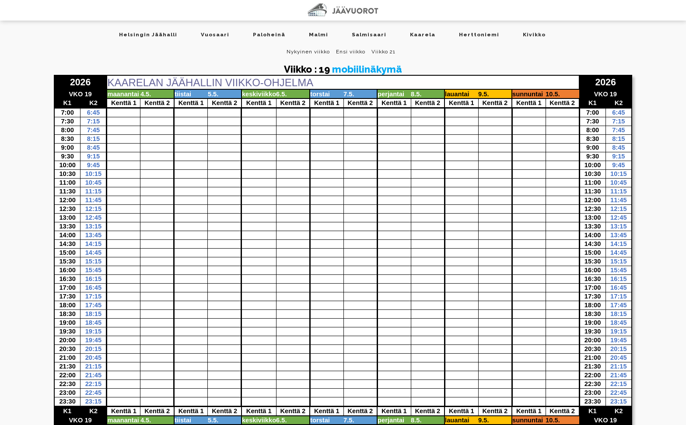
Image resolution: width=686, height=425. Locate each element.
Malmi (318, 35)
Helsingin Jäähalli (148, 35)
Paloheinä (269, 35)
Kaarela (422, 35)
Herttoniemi (479, 35)
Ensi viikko (350, 52)
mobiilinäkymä (367, 69)
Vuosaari (215, 35)
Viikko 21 (383, 52)
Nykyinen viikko (308, 52)
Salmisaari (369, 35)
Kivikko (534, 35)
